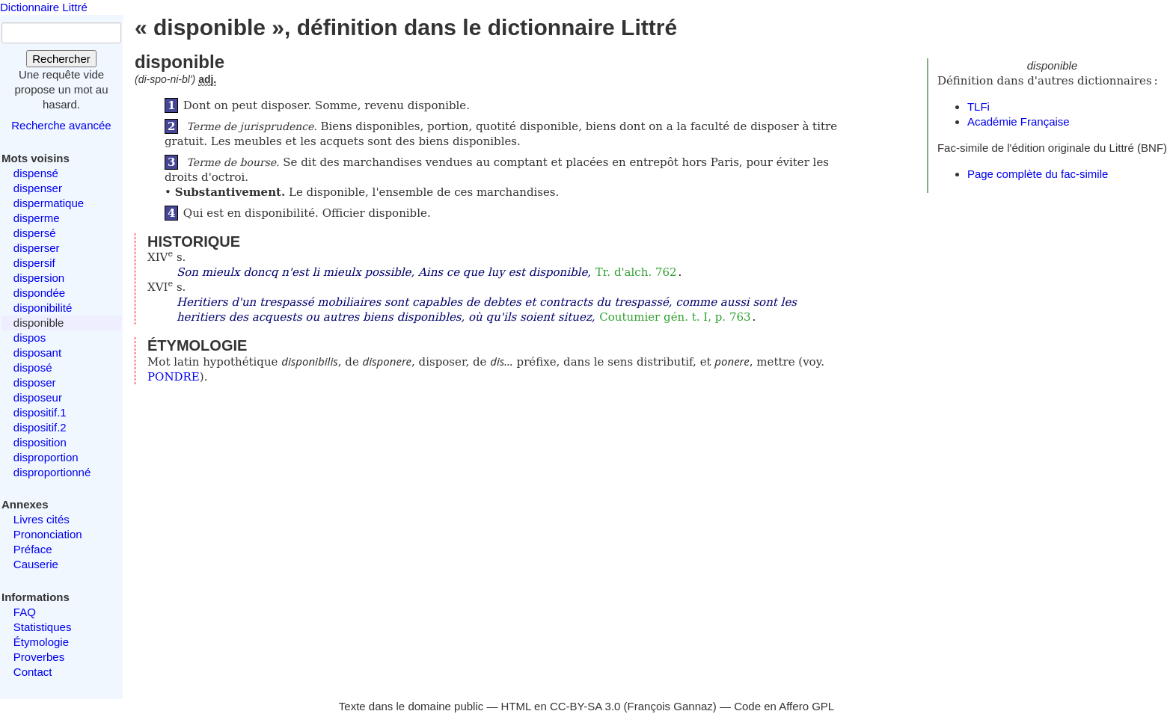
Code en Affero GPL (784, 706)
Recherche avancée (61, 125)
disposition (40, 442)
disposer (34, 382)
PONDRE (173, 377)
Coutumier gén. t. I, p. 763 (674, 317)
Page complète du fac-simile (1037, 173)
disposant (37, 352)
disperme (36, 218)
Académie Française (1018, 121)
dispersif (34, 262)
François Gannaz (670, 706)
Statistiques (42, 627)
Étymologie (41, 641)
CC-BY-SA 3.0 (585, 706)
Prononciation (47, 534)
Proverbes (38, 656)
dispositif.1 (40, 412)
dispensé (35, 173)
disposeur (37, 397)
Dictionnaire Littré (44, 7)
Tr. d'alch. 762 (636, 272)
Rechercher (61, 58)
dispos (29, 337)
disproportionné (52, 472)
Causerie (35, 564)
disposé (32, 367)
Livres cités (41, 519)
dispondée (39, 292)
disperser (36, 247)
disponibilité (42, 307)
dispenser (37, 188)
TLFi (978, 106)
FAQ (24, 612)
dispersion (38, 277)
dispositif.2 (40, 427)
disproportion (46, 457)
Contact (32, 671)
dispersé (34, 233)
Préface (32, 549)
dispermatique (48, 203)
